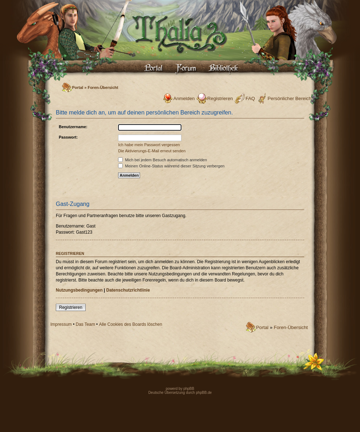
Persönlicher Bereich (289, 98)
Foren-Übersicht (102, 87)
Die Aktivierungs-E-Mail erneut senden (151, 151)
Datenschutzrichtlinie (128, 290)
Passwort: (68, 137)
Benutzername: (73, 127)
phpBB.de (204, 393)
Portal (77, 87)
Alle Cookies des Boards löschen (130, 324)
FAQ (250, 98)
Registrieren (220, 98)
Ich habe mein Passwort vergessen (149, 145)
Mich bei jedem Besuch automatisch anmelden (162, 160)
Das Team (85, 324)
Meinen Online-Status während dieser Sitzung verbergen (171, 166)
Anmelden (183, 98)
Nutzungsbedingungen (79, 290)
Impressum (61, 324)
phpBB (188, 389)
